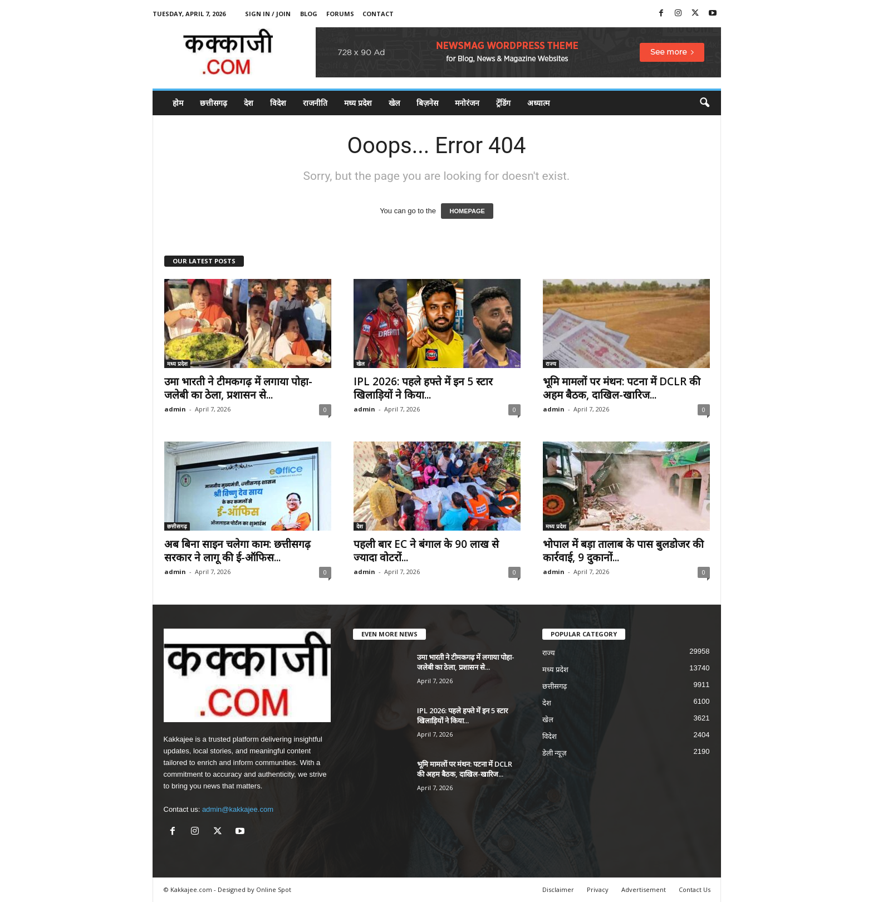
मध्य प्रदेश (358, 102)
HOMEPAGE (466, 211)
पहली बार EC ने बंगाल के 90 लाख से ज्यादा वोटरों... (426, 551)
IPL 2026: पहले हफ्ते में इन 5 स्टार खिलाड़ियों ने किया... (423, 388)
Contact (378, 13)
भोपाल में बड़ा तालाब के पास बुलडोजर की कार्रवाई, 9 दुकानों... (623, 551)
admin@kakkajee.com (237, 809)
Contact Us (694, 889)
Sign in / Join (268, 13)
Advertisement (643, 889)
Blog (308, 13)
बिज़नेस (427, 102)
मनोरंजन (467, 102)
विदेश (278, 102)
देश (248, 102)
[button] (704, 103)
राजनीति (315, 102)
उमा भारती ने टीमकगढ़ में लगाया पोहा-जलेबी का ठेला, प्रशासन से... (238, 388)
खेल (394, 102)
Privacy (598, 889)
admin (175, 409)
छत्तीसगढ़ (213, 102)
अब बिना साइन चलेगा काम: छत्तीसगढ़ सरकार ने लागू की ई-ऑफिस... (237, 551)
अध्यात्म (538, 102)
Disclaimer (558, 889)
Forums (340, 13)
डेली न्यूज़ (554, 753)
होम (178, 102)
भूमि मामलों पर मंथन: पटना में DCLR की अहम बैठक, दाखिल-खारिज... (621, 388)
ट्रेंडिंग (503, 102)
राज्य (551, 363)
